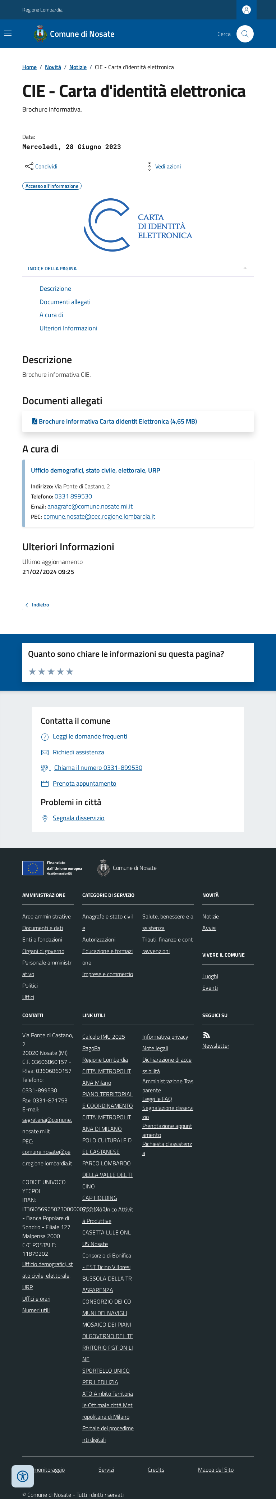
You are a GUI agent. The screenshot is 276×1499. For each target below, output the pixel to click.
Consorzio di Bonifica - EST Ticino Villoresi (106, 1261)
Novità (53, 67)
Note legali (155, 1048)
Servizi (106, 1469)
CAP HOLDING (99, 1197)
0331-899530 (39, 1090)
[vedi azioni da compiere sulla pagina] (162, 166)
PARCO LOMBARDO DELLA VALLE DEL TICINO (107, 1175)
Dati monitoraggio (43, 1469)
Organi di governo (43, 951)
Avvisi (209, 928)
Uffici (28, 997)
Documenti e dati (42, 928)
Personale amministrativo (47, 968)
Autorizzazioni (98, 939)
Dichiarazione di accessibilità (167, 1065)
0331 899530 (73, 496)
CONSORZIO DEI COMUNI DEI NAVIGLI (106, 1307)
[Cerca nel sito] (242, 33)
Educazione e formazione (107, 957)
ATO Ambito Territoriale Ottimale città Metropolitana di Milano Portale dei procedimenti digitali (108, 1416)
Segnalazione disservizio (167, 1112)
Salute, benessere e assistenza (167, 922)
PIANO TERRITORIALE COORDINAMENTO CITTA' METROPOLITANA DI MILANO (107, 1111)
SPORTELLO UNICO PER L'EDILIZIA (106, 1376)
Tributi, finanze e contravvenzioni (167, 945)
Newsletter (215, 1045)
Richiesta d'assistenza (167, 1148)
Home (29, 67)
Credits (156, 1469)
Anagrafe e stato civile (107, 922)
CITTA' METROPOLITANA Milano (106, 1077)
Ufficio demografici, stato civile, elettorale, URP (95, 470)
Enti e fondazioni (42, 939)
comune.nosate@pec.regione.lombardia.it (99, 516)
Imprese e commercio (107, 974)
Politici (30, 985)
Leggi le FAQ (157, 1098)
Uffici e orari (36, 1298)
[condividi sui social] (40, 166)
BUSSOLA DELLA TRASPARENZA (107, 1284)
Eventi (210, 987)
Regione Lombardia (42, 9)
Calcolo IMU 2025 (103, 1036)
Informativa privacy (165, 1036)
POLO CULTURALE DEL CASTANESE (107, 1146)
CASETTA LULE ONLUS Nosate (106, 1238)
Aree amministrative (46, 916)
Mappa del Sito (216, 1469)
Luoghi (210, 976)
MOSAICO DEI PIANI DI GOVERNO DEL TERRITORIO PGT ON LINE (107, 1341)
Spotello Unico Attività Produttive (107, 1215)
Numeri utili (36, 1310)
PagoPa (91, 1048)
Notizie (78, 67)
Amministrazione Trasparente (167, 1085)
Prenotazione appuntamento (167, 1130)
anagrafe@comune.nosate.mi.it (90, 506)
